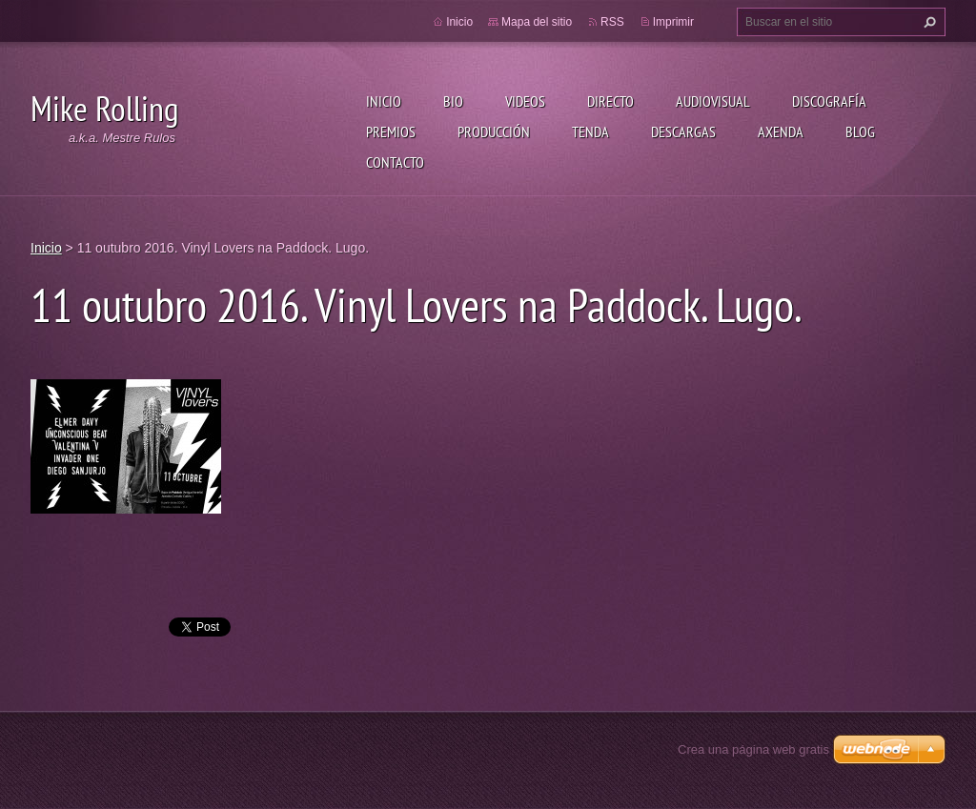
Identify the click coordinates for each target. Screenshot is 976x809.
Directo (610, 101)
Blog (860, 131)
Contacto (395, 162)
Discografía (829, 101)
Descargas (683, 131)
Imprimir (673, 22)
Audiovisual (713, 101)
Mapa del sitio (536, 22)
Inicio (383, 101)
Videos (525, 101)
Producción (494, 131)
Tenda (590, 131)
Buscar (927, 22)
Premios (391, 131)
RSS (612, 22)
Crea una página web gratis (753, 749)
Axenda (780, 131)
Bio (453, 101)
